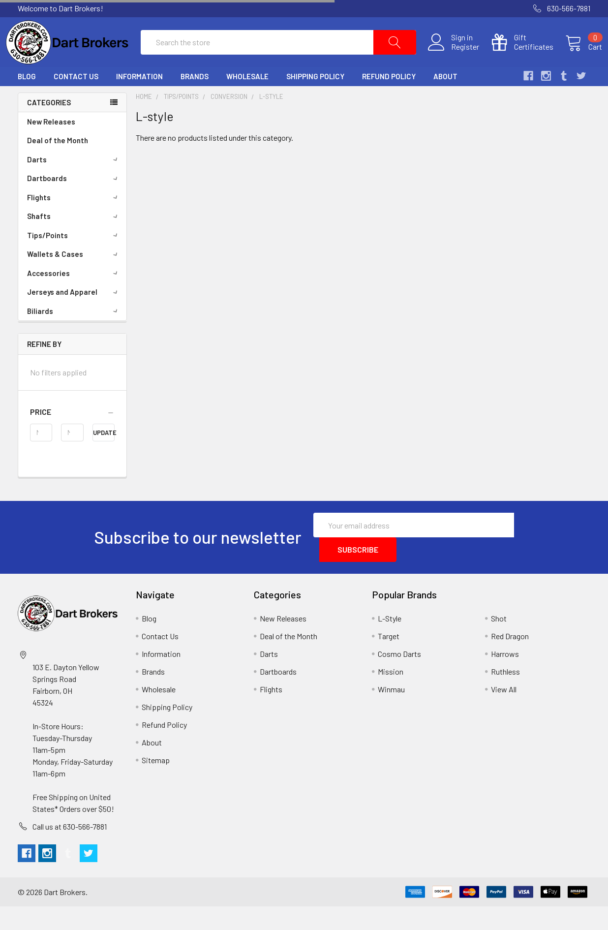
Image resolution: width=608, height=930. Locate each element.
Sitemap (156, 783)
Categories (49, 125)
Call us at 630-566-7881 (69, 850)
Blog (27, 99)
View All (504, 712)
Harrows (505, 677)
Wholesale (247, 99)
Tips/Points (74, 258)
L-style (271, 120)
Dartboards (74, 201)
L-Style (389, 642)
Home (144, 120)
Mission (390, 695)
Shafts (74, 239)
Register (453, 58)
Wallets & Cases (74, 277)
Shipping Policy (315, 99)
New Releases (51, 145)
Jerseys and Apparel (74, 315)
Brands (195, 99)
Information (139, 99)
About (445, 99)
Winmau (391, 712)
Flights (74, 221)
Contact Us (76, 99)
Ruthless (505, 695)
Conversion (229, 120)
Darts (74, 183)
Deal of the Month (57, 163)
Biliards (74, 334)
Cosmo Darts (399, 677)
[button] (72, 435)
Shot (499, 642)
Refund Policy (389, 99)
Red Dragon (510, 659)
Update (104, 456)
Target (388, 659)
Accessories (74, 296)
